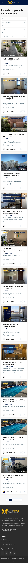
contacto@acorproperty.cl (9, 544)
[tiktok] (10, 553)
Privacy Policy (11, 561)
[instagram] (14, 553)
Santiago (13, 55)
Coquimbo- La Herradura (15, 471)
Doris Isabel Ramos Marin (11, 491)
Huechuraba (6, 130)
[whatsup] (6, 553)
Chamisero (6, 169)
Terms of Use (4, 561)
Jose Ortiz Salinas (10, 73)
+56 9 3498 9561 (7, 542)
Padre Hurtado (7, 358)
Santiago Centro (7, 55)
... (24, 67)
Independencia (7, 396)
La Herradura (7, 471)
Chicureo (11, 169)
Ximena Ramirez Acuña (11, 149)
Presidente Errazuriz (8, 320)
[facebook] (2, 553)
